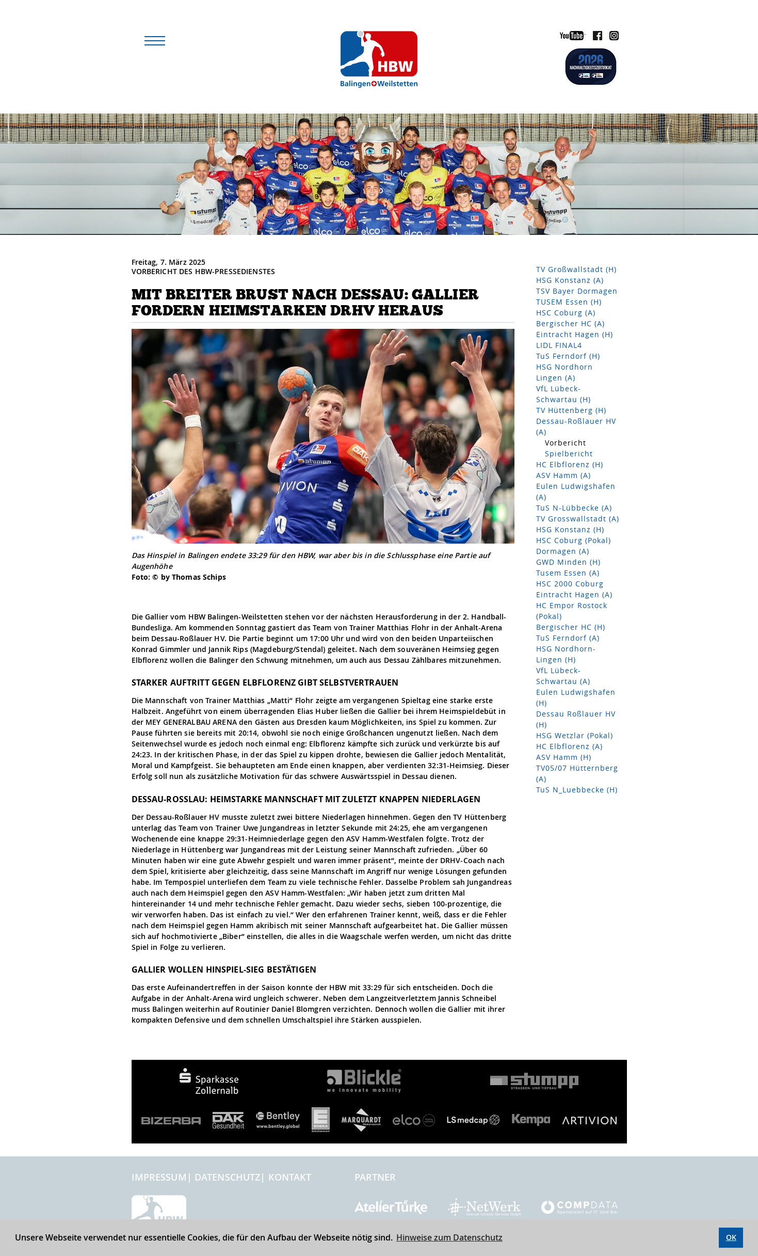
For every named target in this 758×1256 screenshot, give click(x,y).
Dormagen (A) (562, 551)
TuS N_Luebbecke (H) (577, 789)
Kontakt (290, 1177)
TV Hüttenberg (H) (571, 410)
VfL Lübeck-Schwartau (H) (563, 394)
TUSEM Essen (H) (569, 302)
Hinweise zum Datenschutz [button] (449, 1237)
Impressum (159, 1177)
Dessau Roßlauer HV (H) (576, 719)
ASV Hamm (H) (563, 757)
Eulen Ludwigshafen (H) (576, 697)
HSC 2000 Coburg (570, 584)
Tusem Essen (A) (568, 573)
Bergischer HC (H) (570, 627)
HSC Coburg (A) (565, 312)
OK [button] (731, 1237)
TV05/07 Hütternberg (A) (577, 773)
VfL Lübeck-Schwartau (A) (563, 675)
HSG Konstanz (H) (570, 529)
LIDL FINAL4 (559, 345)
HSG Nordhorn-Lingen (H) (566, 654)
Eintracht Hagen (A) (574, 594)
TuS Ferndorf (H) (568, 356)
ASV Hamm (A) (563, 475)
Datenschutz (228, 1177)
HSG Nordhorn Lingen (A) (564, 372)
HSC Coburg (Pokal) (573, 540)
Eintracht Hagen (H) (574, 334)
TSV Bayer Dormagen (577, 291)
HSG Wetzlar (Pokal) (574, 735)
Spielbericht (569, 453)
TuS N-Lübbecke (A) (574, 508)
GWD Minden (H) (568, 562)
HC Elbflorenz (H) (569, 464)
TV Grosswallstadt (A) (577, 518)
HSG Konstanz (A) (570, 280)
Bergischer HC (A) (570, 323)
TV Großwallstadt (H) (576, 269)
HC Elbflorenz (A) (569, 746)
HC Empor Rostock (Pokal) (571, 610)
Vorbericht (565, 443)
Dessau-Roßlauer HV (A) (576, 426)
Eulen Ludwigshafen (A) (576, 491)
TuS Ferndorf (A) (568, 638)
